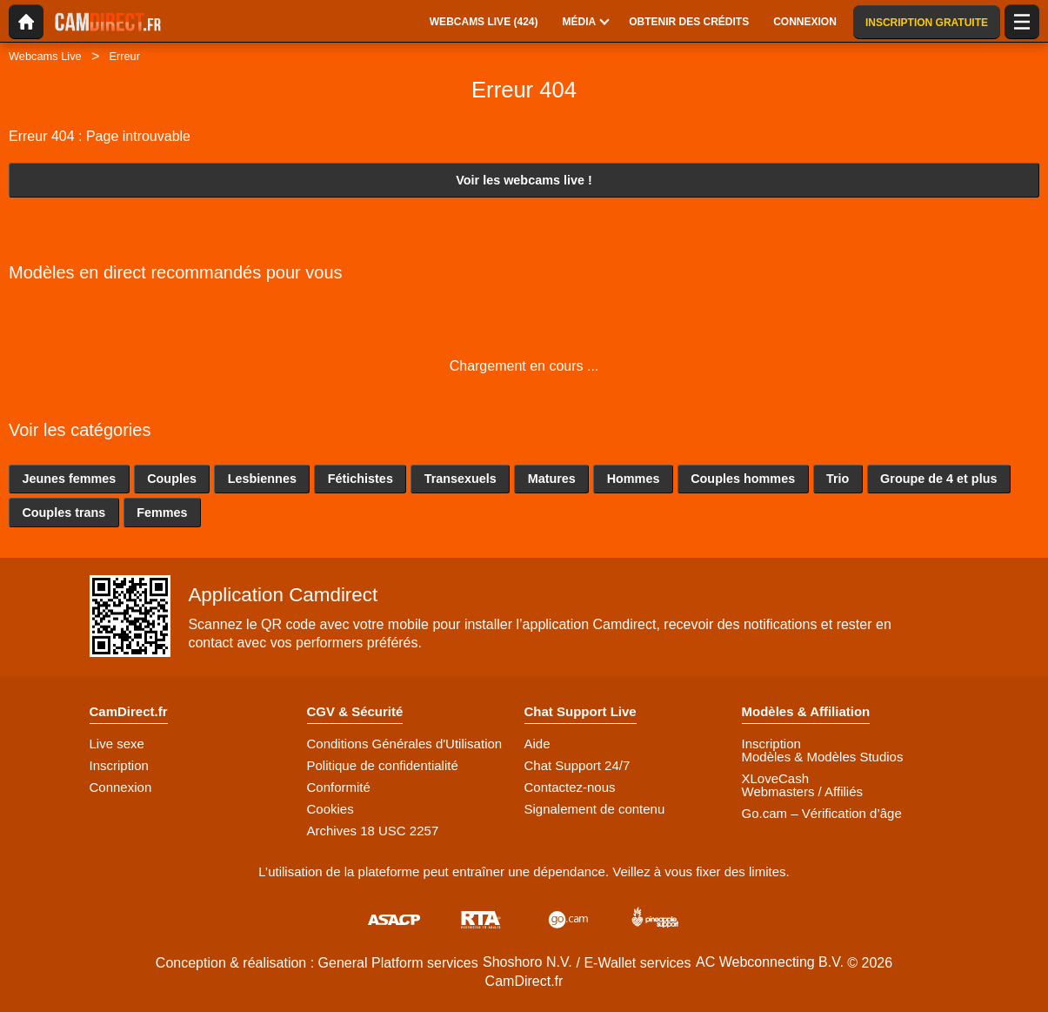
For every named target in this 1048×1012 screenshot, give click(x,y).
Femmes (162, 512)
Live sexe (117, 743)
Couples (172, 479)
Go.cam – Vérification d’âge (822, 813)
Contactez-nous (570, 787)
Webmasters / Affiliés (803, 791)
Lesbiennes (262, 479)
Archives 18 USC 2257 (373, 830)
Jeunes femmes (69, 479)
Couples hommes (743, 479)
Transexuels (460, 479)
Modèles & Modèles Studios (823, 756)
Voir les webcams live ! (524, 180)
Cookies (330, 808)
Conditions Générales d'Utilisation (405, 743)
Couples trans (63, 512)
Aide (537, 743)
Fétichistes (360, 479)
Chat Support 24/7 (577, 765)
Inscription (119, 765)
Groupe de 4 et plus (938, 479)
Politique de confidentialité (382, 765)
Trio (837, 479)
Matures (552, 479)
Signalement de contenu (594, 808)
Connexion (121, 787)
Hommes (633, 479)
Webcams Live (45, 56)
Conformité (338, 787)
